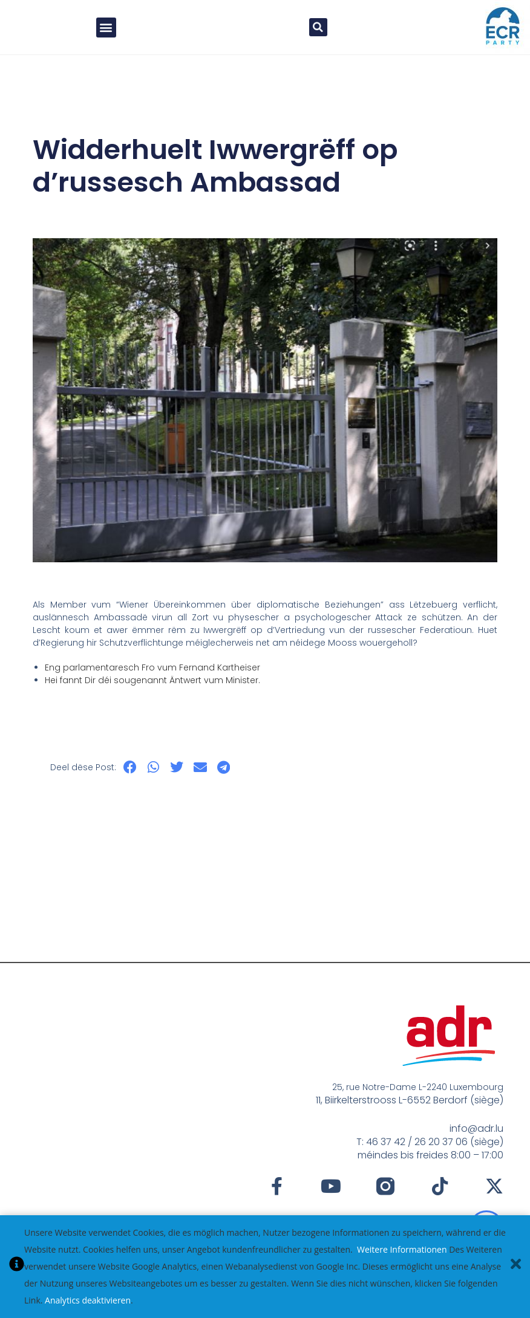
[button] (106, 27)
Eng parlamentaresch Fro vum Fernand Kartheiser (152, 667)
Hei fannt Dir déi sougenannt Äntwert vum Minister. (152, 680)
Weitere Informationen (402, 1249)
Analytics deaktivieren (88, 1300)
